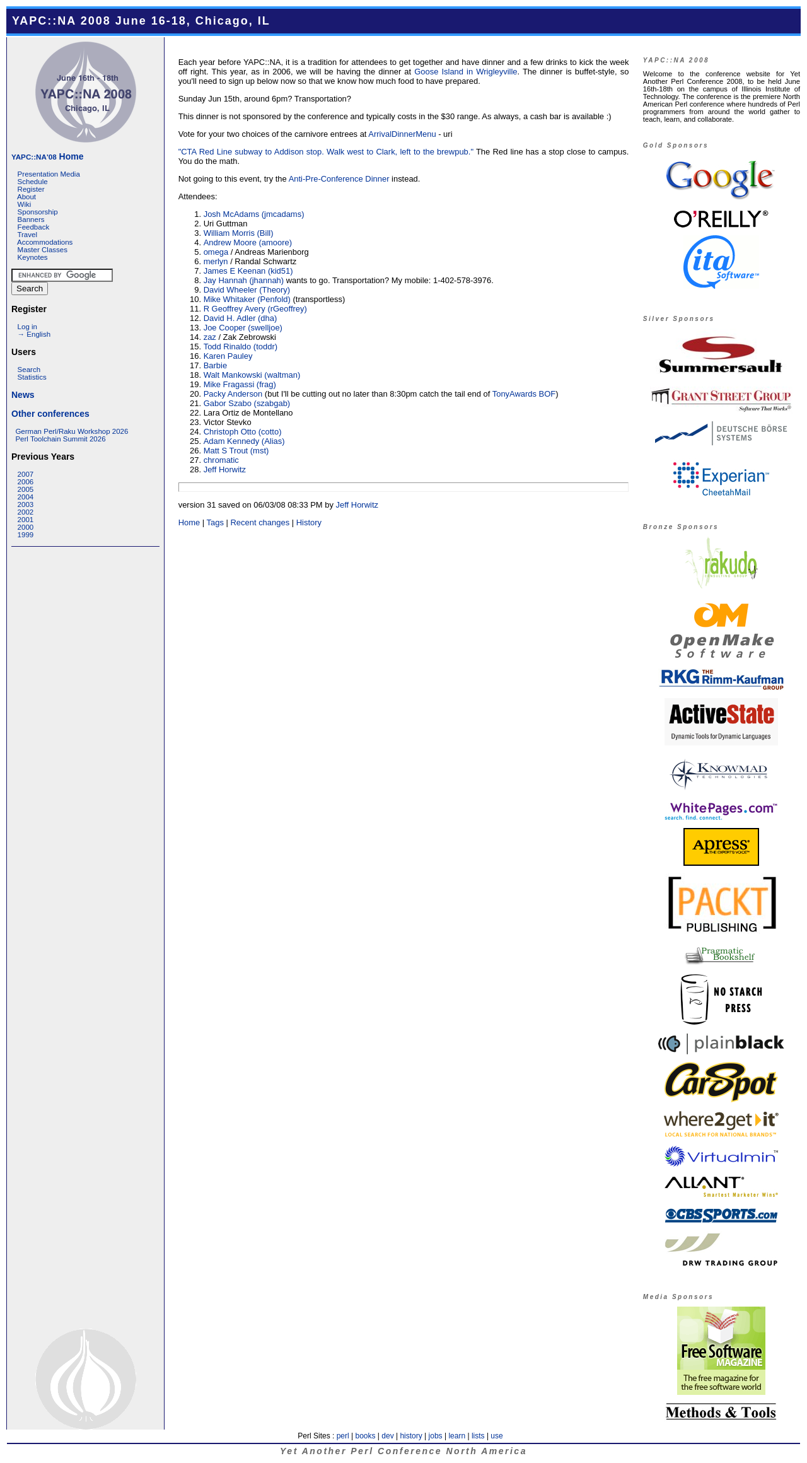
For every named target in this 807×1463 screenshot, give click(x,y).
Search (29, 369)
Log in (27, 326)
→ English (34, 334)
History (309, 522)
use (496, 1435)
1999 (26, 535)
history (411, 1435)
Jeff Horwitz (225, 469)
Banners (31, 219)
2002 (26, 512)
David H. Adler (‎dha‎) (240, 318)
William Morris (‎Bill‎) (239, 233)
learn (456, 1435)
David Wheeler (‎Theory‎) (247, 289)
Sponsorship (38, 212)
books (365, 1435)
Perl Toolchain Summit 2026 (60, 439)
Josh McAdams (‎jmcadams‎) (254, 214)
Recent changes (260, 522)
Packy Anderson (233, 394)
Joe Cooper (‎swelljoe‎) (243, 327)
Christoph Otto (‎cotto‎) (243, 431)
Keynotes (33, 257)
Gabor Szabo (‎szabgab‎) (247, 403)
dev (387, 1435)
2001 (26, 519)
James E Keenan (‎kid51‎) (248, 271)
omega (216, 252)
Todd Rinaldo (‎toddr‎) (240, 346)
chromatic (221, 460)
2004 (26, 497)
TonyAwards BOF (524, 394)
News (23, 395)
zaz (210, 337)
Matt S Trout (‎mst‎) (236, 450)
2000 (26, 527)
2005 (26, 489)
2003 (26, 504)
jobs (436, 1435)
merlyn (216, 261)
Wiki (25, 204)
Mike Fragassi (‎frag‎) (240, 384)
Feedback (34, 227)
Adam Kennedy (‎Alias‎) (244, 441)
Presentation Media (49, 174)
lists (478, 1435)
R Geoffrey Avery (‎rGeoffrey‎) (255, 308)
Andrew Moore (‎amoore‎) (248, 242)
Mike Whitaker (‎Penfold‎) (247, 299)
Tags (215, 522)
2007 (26, 474)
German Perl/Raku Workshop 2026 (71, 431)
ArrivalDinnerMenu (402, 134)
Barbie (215, 365)
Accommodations (45, 242)
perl (343, 1435)
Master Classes (42, 250)
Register (31, 189)
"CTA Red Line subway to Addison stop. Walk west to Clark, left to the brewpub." (325, 151)
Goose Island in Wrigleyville (465, 71)
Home (47, 156)
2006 (26, 482)
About (26, 197)
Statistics (32, 377)
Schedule (33, 181)
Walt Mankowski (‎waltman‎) (252, 375)
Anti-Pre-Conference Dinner (339, 179)
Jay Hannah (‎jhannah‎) (244, 280)
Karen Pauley (228, 356)
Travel (27, 234)
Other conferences (50, 414)
